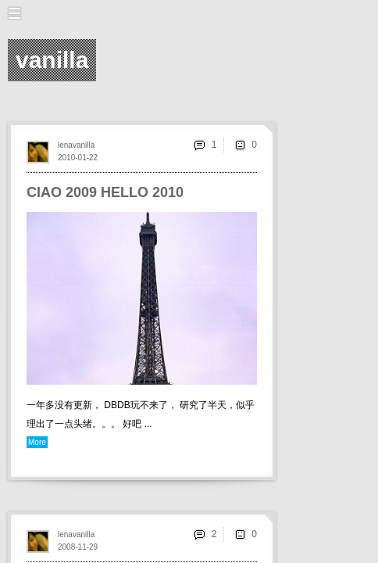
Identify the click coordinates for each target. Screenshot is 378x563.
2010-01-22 (78, 157)
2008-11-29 (78, 547)
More (37, 442)
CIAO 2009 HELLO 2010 (105, 192)
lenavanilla (76, 145)
